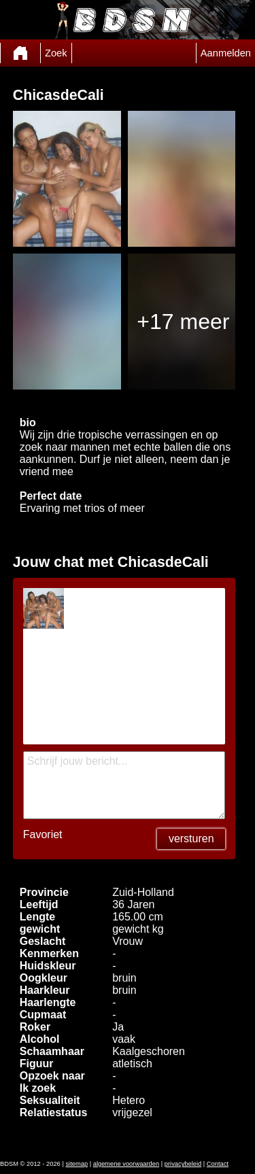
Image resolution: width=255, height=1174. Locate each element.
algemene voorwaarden (126, 1163)
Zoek (56, 53)
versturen (191, 838)
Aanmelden (226, 53)
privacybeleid (183, 1163)
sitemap (76, 1163)
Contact (217, 1163)
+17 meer (183, 321)
